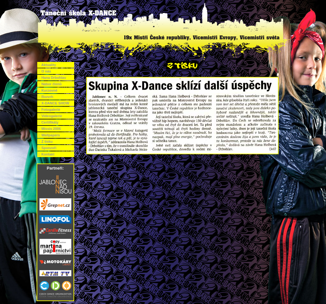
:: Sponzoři (47, 148)
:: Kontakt (46, 154)
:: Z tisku (45, 141)
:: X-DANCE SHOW (53, 103)
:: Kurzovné (48, 90)
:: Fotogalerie (49, 109)
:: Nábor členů (50, 84)
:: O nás (44, 71)
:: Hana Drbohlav (52, 78)
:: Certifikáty (48, 122)
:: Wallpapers (49, 135)
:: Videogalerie (50, 116)
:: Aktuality (47, 65)
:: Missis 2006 (49, 129)
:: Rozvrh (45, 97)
